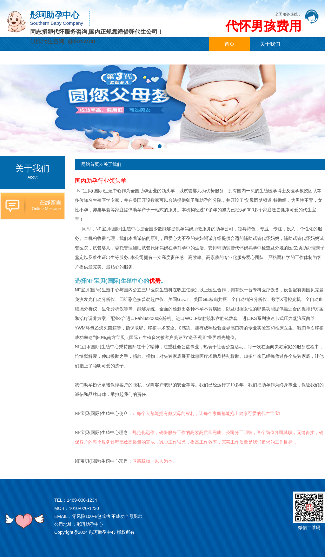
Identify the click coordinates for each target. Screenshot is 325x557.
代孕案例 (101, 57)
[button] (160, 146)
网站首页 (90, 164)
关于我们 (270, 44)
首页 (229, 44)
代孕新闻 (61, 57)
